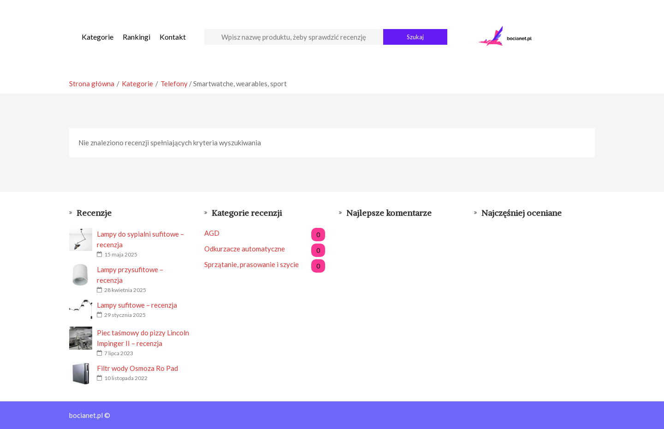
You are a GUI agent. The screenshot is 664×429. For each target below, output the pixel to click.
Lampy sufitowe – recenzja (137, 305)
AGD (265, 233)
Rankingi (136, 36)
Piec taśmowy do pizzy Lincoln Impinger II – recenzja (143, 337)
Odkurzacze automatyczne (265, 249)
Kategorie (97, 36)
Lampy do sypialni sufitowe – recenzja (140, 239)
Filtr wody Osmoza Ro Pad (137, 368)
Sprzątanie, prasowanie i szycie (265, 264)
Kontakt (173, 36)
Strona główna (91, 83)
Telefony (174, 83)
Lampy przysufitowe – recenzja (130, 274)
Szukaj (415, 37)
